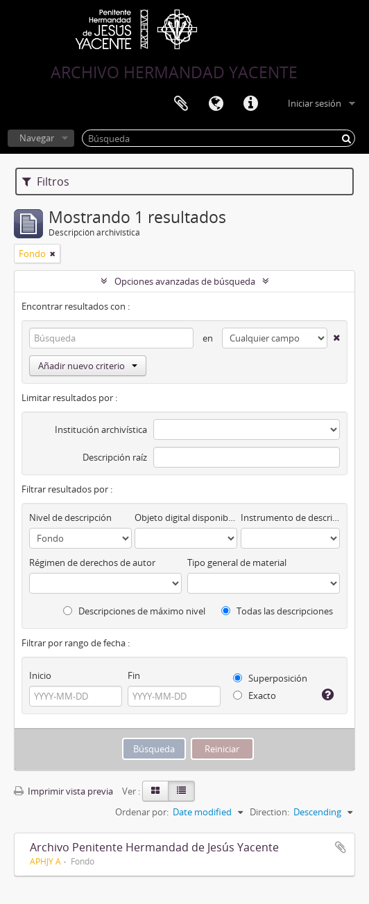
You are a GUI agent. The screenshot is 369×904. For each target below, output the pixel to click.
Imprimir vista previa (63, 791)
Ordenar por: (142, 812)
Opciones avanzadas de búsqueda (184, 281)
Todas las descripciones (277, 611)
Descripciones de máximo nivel (134, 611)
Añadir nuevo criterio (87, 366)
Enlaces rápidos (250, 104)
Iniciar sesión (314, 103)
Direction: (269, 812)
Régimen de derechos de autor (92, 562)
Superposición (270, 678)
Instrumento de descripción (290, 517)
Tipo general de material (236, 562)
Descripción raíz (115, 457)
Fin (134, 675)
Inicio (40, 675)
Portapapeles (181, 104)
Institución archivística (101, 429)
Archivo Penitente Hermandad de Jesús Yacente (154, 847)
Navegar (36, 138)
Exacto (254, 695)
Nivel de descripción (70, 517)
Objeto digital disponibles (186, 517)
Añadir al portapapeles (340, 847)
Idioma (215, 104)
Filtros (45, 181)
